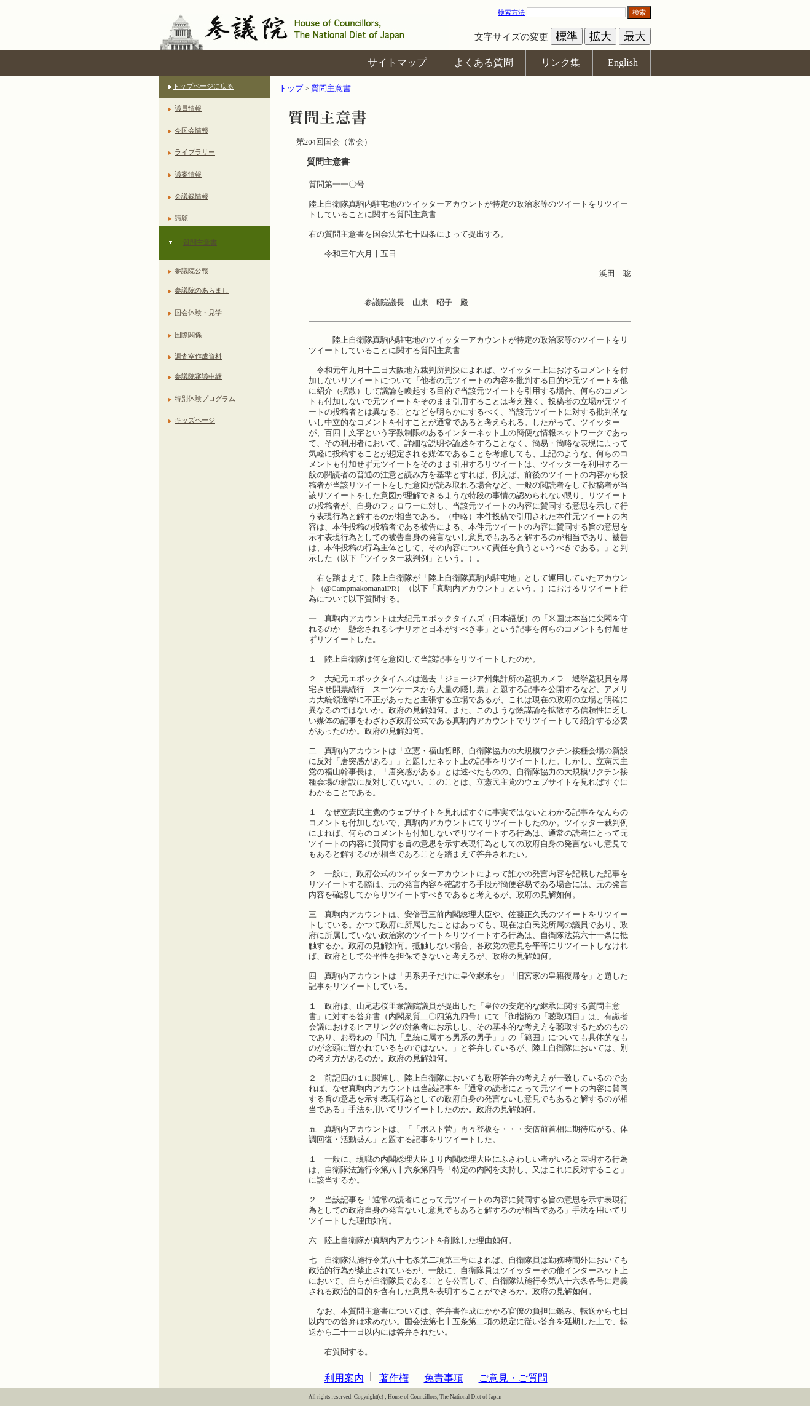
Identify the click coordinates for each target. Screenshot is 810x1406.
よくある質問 (483, 62)
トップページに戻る (203, 86)
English (623, 62)
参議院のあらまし (202, 290)
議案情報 (188, 174)
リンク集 (560, 62)
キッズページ (195, 420)
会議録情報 (191, 196)
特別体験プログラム (205, 398)
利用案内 (344, 1378)
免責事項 (443, 1378)
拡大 (600, 36)
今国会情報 (191, 130)
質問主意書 (200, 242)
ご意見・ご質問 (513, 1378)
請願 (181, 217)
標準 (567, 36)
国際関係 (188, 334)
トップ (291, 88)
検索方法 (511, 12)
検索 (639, 12)
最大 (635, 36)
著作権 (394, 1378)
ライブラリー (195, 152)
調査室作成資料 (198, 356)
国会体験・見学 (198, 312)
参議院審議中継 (198, 376)
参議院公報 (191, 270)
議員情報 (188, 108)
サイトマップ (397, 62)
